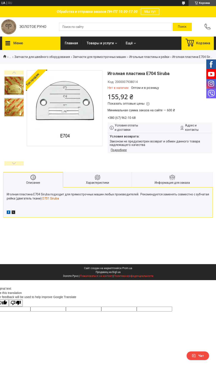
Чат (198, 356)
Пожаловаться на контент (96, 276)
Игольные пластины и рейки (149, 57)
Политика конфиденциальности (133, 276)
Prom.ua (127, 268)
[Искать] (182, 27)
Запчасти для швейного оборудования (42, 57)
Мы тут (150, 12)
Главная (71, 43)
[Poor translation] (16, 303)
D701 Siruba (50, 198)
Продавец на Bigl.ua (108, 272)
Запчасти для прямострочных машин (99, 57)
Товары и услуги (100, 43)
